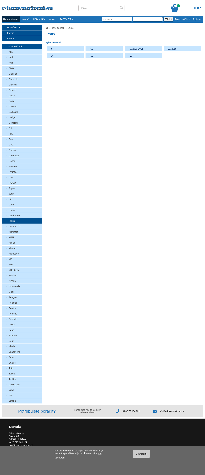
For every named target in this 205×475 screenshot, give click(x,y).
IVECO (12, 183)
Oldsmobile (14, 286)
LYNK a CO (14, 226)
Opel (11, 292)
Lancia (12, 210)
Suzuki (12, 362)
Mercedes (14, 253)
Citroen (12, 90)
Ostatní (10, 38)
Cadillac (13, 73)
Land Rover (14, 215)
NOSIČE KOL (14, 27)
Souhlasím (141, 454)
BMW (11, 68)
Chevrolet (13, 79)
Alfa (11, 52)
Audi (11, 57)
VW (10, 395)
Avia (11, 63)
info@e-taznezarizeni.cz (171, 411)
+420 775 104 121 (131, 411)
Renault (12, 319)
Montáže (25, 19)
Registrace (197, 19)
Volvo (11, 390)
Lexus (12, 221)
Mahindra (13, 232)
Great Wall (14, 155)
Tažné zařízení (14, 46)
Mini (11, 264)
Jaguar (12, 188)
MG (10, 259)
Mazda (12, 248)
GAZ (11, 144)
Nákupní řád (39, 19)
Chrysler (13, 84)
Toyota (12, 373)
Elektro (10, 33)
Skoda (12, 346)
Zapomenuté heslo (183, 19)
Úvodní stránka (10, 19)
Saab (11, 330)
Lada (11, 204)
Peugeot (13, 297)
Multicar (13, 275)
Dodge (12, 117)
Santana (13, 335)
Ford (11, 139)
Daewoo (13, 106)
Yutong (12, 401)
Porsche (13, 313)
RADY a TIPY (66, 19)
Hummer (13, 166)
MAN (11, 237)
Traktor (12, 379)
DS (10, 128)
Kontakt (52, 19)
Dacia (12, 101)
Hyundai (13, 172)
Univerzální (14, 384)
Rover (12, 324)
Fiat (10, 133)
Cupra (12, 95)
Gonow (12, 150)
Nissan (12, 281)
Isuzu (11, 177)
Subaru (12, 357)
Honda (12, 161)
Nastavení (59, 457)
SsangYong (14, 352)
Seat (11, 341)
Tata (11, 368)
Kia (10, 199)
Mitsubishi (14, 270)
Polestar (13, 302)
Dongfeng (14, 123)
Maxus (12, 243)
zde (100, 453)
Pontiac (12, 308)
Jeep (11, 193)
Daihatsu (13, 112)
